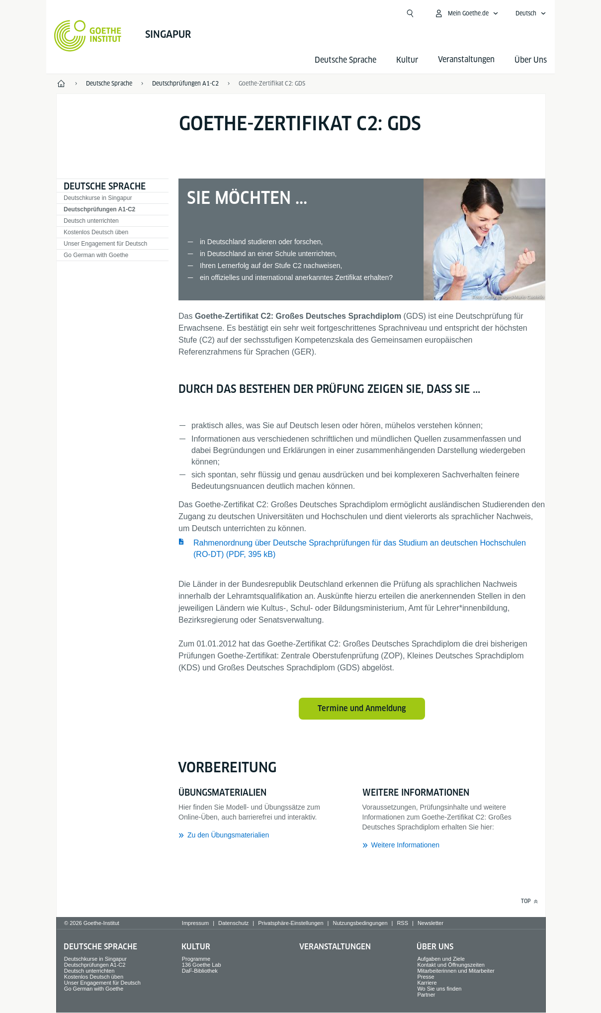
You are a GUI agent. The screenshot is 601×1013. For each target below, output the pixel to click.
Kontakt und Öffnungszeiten (451, 965)
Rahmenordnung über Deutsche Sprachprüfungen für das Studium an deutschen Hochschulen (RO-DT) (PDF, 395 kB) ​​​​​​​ (359, 548)
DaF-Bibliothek (200, 971)
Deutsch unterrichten (91, 220)
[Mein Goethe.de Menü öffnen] (466, 13)
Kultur (407, 60)
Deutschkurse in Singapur (98, 197)
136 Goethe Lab (201, 965)
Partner (426, 995)
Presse (425, 977)
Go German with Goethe (96, 255)
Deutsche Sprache (345, 60)
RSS (402, 923)
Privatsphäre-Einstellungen (290, 923)
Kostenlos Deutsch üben (96, 232)
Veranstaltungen (335, 946)
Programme (196, 959)
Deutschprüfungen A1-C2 (99, 209)
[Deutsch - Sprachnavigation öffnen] (531, 13)
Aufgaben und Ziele (440, 959)
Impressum (195, 923)
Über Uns (531, 60)
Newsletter (430, 923)
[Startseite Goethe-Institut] (87, 36)
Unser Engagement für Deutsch (105, 243)
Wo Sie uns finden (439, 989)
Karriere (426, 983)
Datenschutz (233, 923)
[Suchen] (410, 13)
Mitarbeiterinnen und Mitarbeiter (455, 971)
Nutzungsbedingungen (360, 923)
